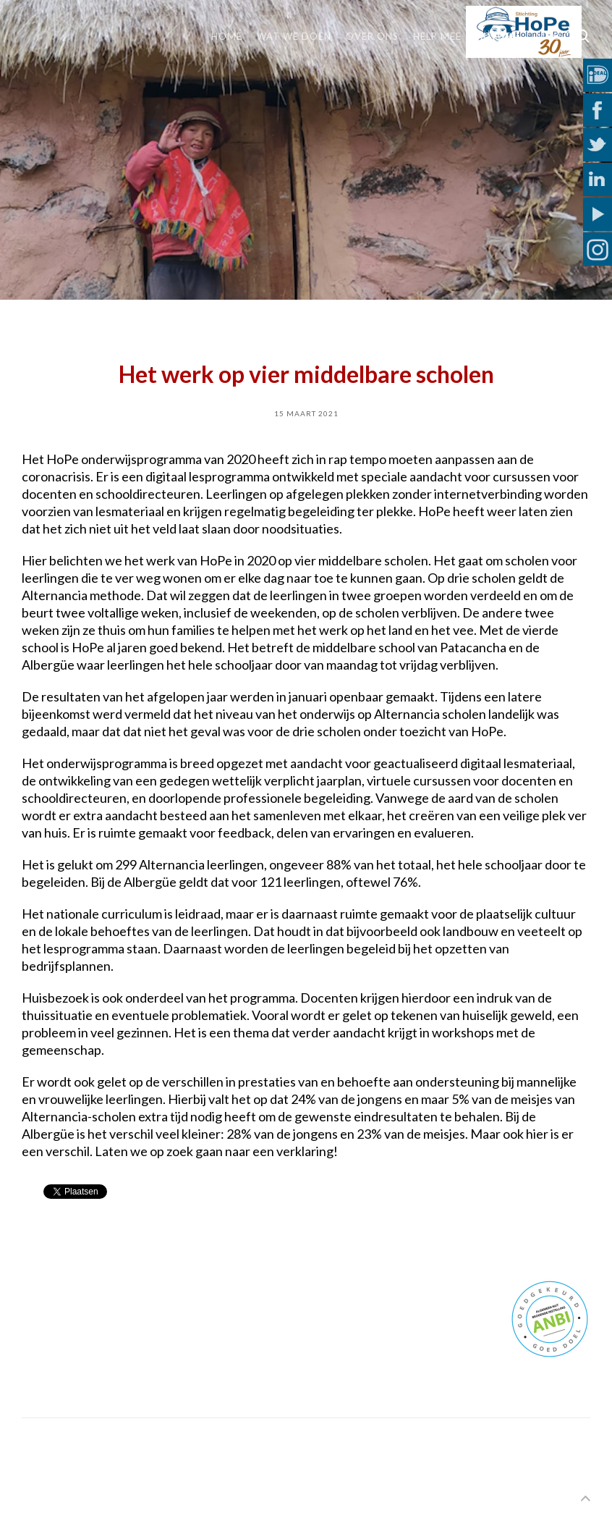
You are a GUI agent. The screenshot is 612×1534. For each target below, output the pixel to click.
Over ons (372, 36)
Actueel (499, 36)
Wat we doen (294, 36)
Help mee (437, 36)
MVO (548, 36)
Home (226, 36)
